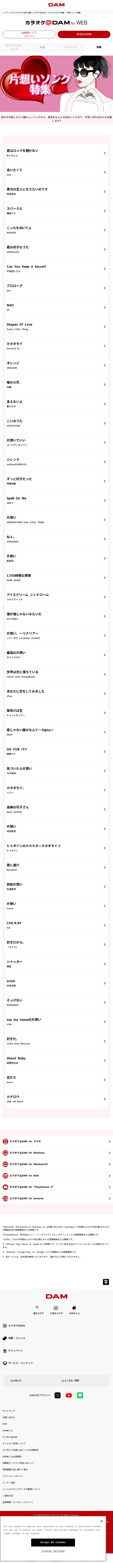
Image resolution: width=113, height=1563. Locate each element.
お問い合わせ (8, 1417)
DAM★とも (74, 1313)
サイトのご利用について (14, 1444)
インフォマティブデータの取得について (21, 1489)
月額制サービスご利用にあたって (18, 1463)
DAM (4, 1424)
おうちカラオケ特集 (56, 13)
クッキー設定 (8, 1483)
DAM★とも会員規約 (11, 1457)
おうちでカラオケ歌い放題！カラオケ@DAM (28, 13)
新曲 (42, 47)
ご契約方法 (7, 1496)
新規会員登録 (84, 34)
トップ (5, 13)
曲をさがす (38, 1313)
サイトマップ (8, 1411)
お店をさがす (56, 1313)
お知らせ (17, 1381)
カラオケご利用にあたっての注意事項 (20, 1450)
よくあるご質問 (71, 1381)
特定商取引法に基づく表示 (15, 1470)
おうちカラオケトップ (14, 47)
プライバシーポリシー (13, 1476)
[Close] (102, 1536)
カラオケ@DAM (9, 1437)
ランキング (70, 47)
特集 (98, 47)
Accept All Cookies (53, 1557)
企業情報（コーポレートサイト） (18, 1502)
